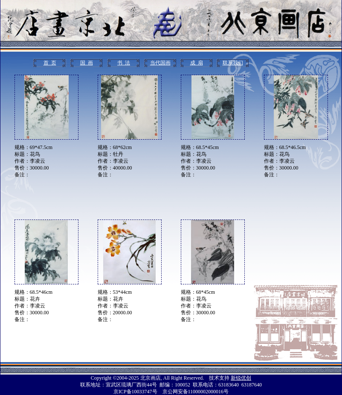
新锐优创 (241, 378)
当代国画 (160, 63)
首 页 (49, 63)
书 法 (123, 63)
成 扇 (196, 63)
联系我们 (233, 63)
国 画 (86, 63)
